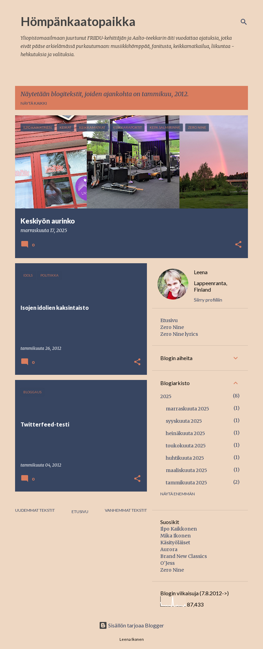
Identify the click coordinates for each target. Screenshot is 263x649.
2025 (166, 396)
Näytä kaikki (34, 103)
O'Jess (167, 563)
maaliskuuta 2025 (186, 470)
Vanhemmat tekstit (126, 510)
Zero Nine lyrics (179, 334)
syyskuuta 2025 (184, 421)
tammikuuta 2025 (186, 483)
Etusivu (80, 511)
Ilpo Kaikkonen (178, 529)
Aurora (168, 549)
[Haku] (244, 22)
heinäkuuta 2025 (185, 433)
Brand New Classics (183, 556)
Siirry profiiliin (208, 300)
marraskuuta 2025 (187, 409)
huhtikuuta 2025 (185, 458)
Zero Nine (172, 327)
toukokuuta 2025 (186, 446)
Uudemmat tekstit (35, 510)
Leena (201, 272)
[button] (238, 245)
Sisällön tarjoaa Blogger (131, 625)
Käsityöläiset (175, 542)
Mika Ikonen (175, 536)
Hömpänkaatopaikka (78, 21)
